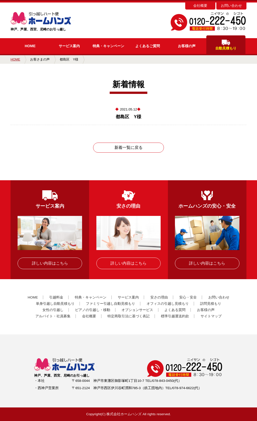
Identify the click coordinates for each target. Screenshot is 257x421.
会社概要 (200, 6)
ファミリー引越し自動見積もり (110, 304)
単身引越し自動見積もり (55, 304)
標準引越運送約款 (175, 316)
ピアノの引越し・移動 (92, 310)
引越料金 (56, 297)
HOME (30, 46)
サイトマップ (211, 316)
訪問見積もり (210, 304)
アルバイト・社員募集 (53, 316)
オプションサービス (137, 310)
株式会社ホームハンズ (124, 414)
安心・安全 (188, 297)
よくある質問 (174, 310)
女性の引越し (52, 310)
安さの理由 (159, 297)
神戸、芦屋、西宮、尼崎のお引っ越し (51, 21)
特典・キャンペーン (90, 297)
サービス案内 (69, 46)
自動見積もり (225, 45)
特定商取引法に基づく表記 (128, 316)
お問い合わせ (231, 6)
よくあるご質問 (147, 46)
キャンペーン (108, 46)
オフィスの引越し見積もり (168, 304)
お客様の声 (187, 46)
